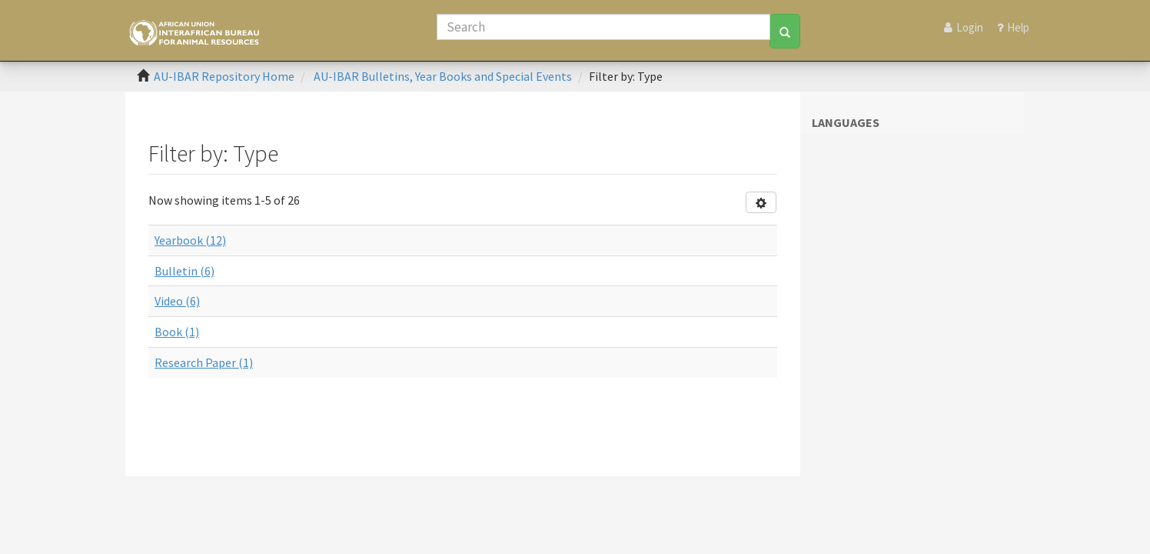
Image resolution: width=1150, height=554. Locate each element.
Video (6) (177, 301)
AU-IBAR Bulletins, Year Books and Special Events (443, 76)
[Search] (603, 27)
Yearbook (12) (190, 240)
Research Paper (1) (204, 362)
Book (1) (177, 331)
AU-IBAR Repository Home (224, 76)
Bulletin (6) (184, 271)
